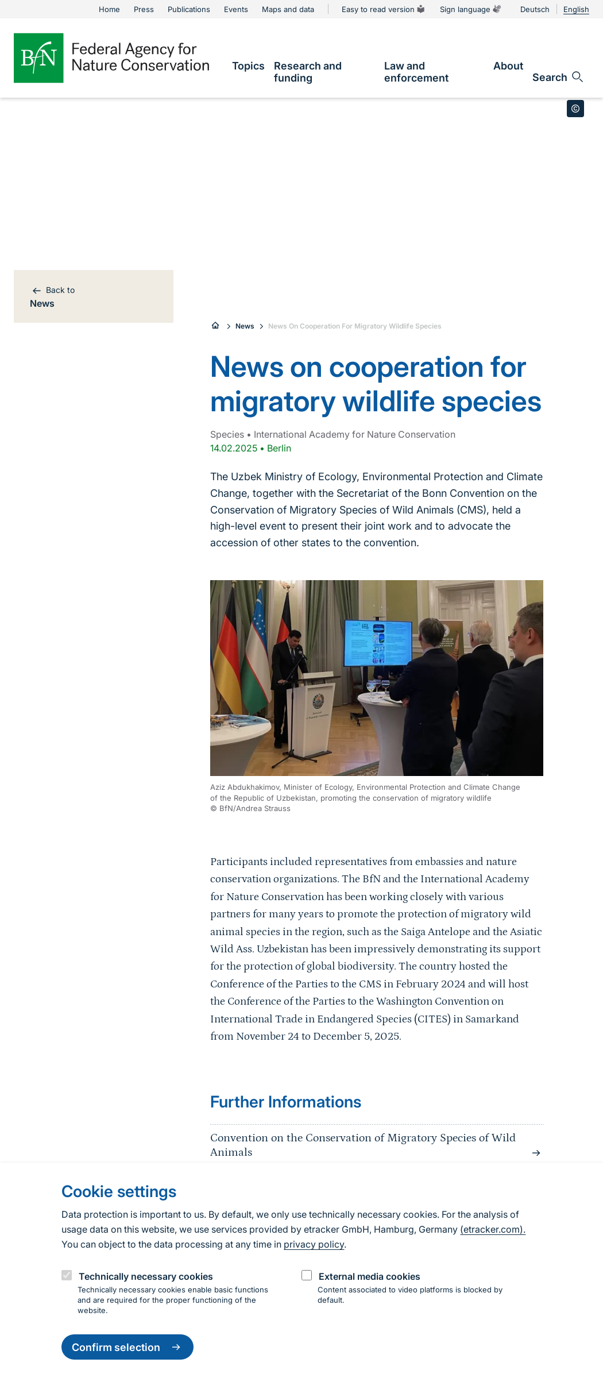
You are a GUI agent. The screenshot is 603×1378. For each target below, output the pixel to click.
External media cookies (369, 1276)
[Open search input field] (558, 76)
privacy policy (314, 1244)
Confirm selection (127, 1347)
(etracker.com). (492, 1229)
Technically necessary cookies (146, 1276)
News (244, 326)
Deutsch (535, 9)
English (576, 9)
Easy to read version (384, 9)
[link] (248, 65)
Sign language (471, 9)
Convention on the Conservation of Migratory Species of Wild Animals (376, 1146)
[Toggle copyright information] (575, 109)
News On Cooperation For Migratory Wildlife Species (355, 326)
